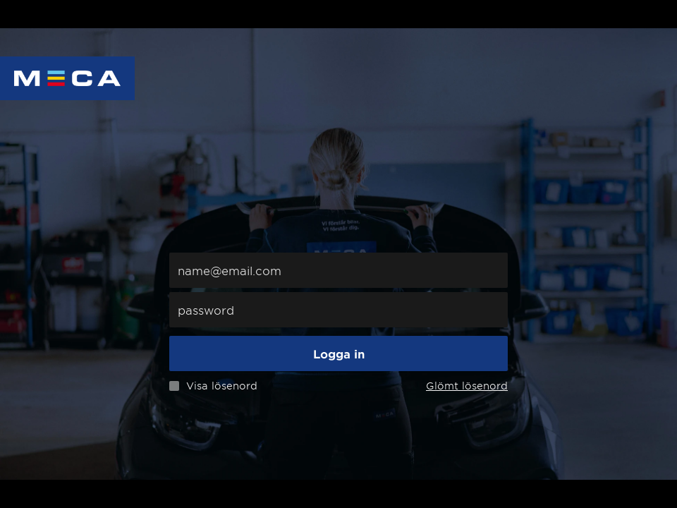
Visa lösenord (221, 386)
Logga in (339, 353)
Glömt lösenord (467, 386)
